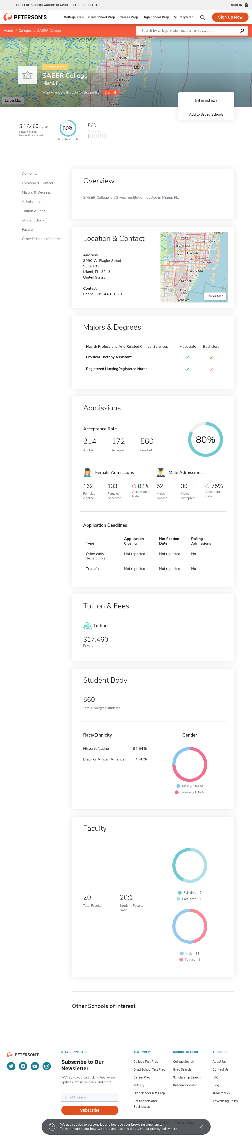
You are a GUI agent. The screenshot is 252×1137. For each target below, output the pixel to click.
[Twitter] (11, 1066)
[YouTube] (35, 1066)
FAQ (76, 5)
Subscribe (89, 1110)
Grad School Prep (101, 17)
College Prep (74, 17)
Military (139, 1085)
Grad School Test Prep (149, 1069)
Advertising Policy (225, 1101)
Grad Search (182, 1069)
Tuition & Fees (33, 211)
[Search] (202, 17)
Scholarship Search (187, 1077)
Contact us (92, 5)
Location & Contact (37, 183)
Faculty (28, 229)
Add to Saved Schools (206, 114)
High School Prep (156, 17)
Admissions (32, 201)
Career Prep (129, 17)
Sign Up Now (230, 17)
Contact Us (221, 1069)
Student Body (33, 220)
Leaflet (196, 39)
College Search (183, 1061)
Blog (7, 5)
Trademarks (221, 1093)
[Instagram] (47, 1066)
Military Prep (183, 17)
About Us (219, 1061)
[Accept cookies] (198, 1126)
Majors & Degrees (36, 192)
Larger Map (13, 100)
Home (8, 30)
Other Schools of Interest (42, 238)
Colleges (25, 30)
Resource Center (185, 1085)
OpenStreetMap (220, 39)
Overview (29, 173)
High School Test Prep (149, 1093)
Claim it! (110, 92)
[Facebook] (23, 1066)
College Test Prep (146, 1061)
